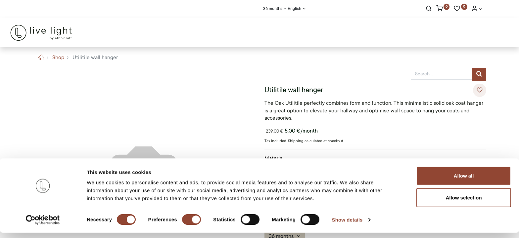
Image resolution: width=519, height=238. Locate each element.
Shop (58, 57)
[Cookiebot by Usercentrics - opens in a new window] (43, 225)
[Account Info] (476, 9)
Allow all (464, 181)
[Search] (429, 9)
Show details (347, 225)
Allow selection (464, 203)
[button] (479, 90)
